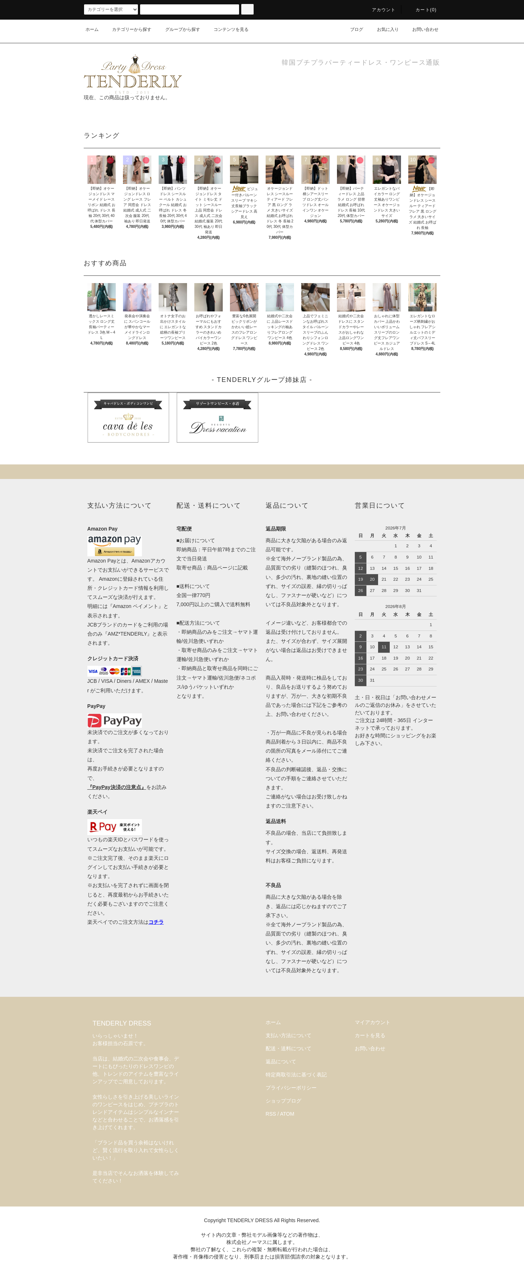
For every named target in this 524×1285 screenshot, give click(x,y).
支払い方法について (288, 1035)
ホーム (92, 29)
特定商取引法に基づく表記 (296, 1074)
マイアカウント (372, 1022)
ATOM (287, 1114)
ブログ (352, 29)
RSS (271, 1114)
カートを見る (370, 1035)
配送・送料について (288, 1048)
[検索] (247, 9)
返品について (281, 1061)
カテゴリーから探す (127, 29)
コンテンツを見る (227, 29)
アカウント (379, 9)
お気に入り (383, 29)
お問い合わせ (421, 29)
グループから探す (178, 29)
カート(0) (422, 9)
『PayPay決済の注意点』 (116, 787)
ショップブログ (283, 1101)
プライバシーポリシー (291, 1088)
